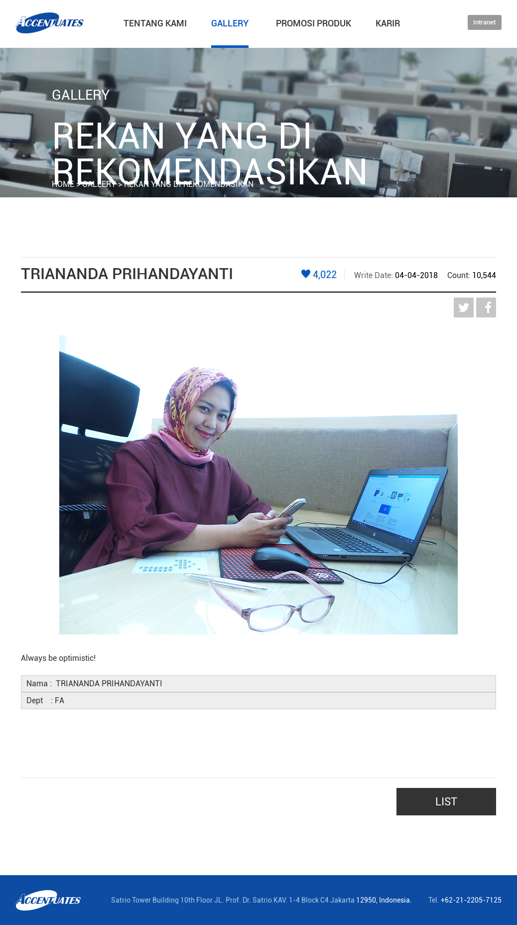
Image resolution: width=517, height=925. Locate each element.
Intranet (484, 22)
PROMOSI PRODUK (313, 23)
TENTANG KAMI (155, 23)
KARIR (388, 23)
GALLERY (230, 23)
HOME (63, 184)
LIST (446, 801)
